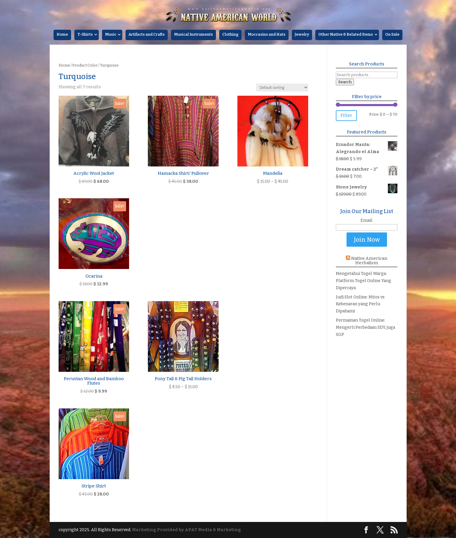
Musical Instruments (193, 34)
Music (110, 34)
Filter (346, 115)
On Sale (392, 34)
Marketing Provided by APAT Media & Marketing (186, 529)
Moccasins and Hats (267, 34)
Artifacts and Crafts (147, 34)
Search (345, 82)
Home (62, 34)
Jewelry (302, 34)
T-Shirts (85, 34)
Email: (367, 220)
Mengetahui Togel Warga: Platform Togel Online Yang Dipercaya (363, 280)
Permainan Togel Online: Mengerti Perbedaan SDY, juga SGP (365, 327)
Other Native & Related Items (345, 34)
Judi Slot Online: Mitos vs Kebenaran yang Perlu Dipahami (360, 304)
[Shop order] (282, 88)
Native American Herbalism (369, 260)
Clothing (230, 34)
